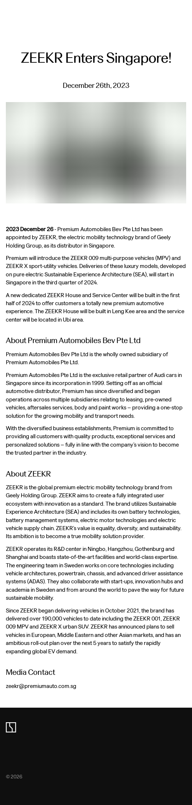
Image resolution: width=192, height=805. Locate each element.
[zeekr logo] (11, 727)
